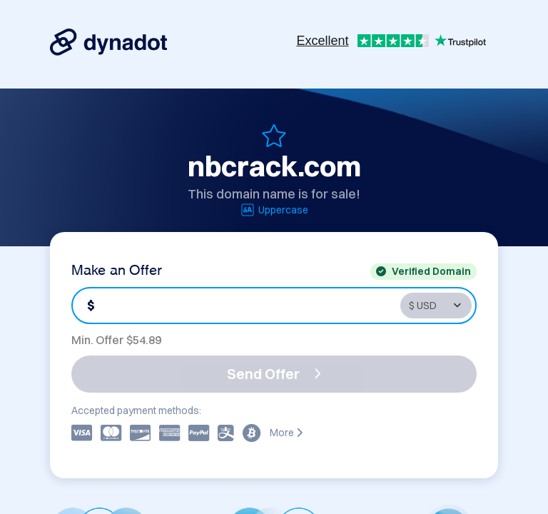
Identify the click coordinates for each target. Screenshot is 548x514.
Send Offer (274, 374)
